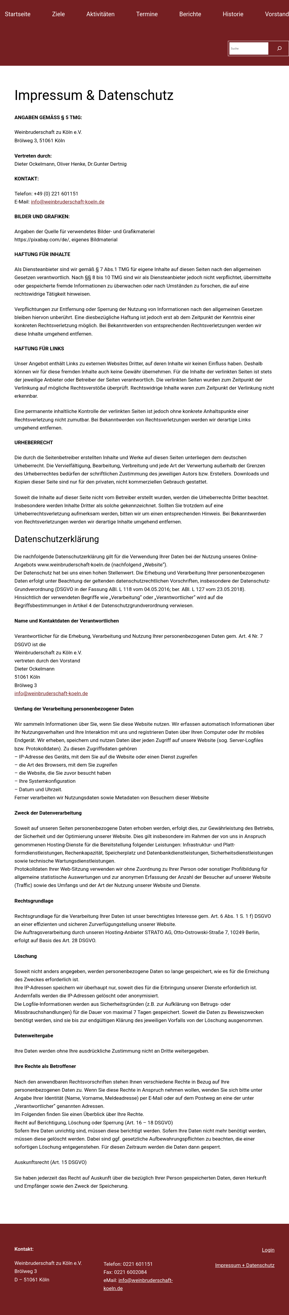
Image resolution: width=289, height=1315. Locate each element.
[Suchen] (279, 48)
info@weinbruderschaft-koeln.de (67, 202)
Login (268, 1250)
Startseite (18, 14)
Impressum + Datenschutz (244, 1265)
